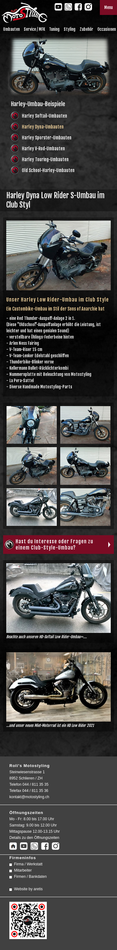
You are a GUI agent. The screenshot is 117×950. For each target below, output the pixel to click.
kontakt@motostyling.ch (29, 797)
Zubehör (86, 29)
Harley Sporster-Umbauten (46, 137)
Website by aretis (28, 889)
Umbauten (11, 29)
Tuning (54, 29)
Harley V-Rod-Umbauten (43, 148)
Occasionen (106, 29)
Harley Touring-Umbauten (45, 159)
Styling (70, 29)
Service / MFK (34, 29)
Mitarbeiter (23, 870)
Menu (108, 7)
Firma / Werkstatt (28, 864)
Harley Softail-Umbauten (44, 116)
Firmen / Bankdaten (30, 876)
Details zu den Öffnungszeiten (34, 837)
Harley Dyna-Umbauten (43, 126)
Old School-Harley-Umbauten (48, 170)
